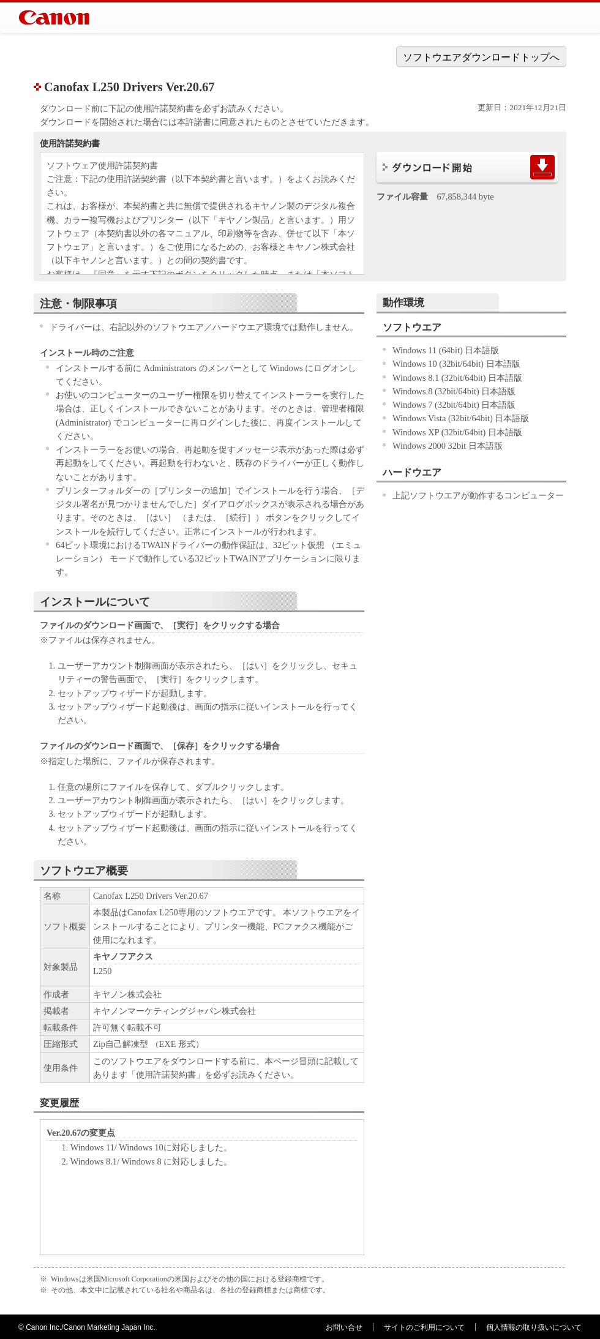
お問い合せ (344, 1327)
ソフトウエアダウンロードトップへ (481, 57)
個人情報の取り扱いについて (534, 1327)
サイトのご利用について (424, 1327)
